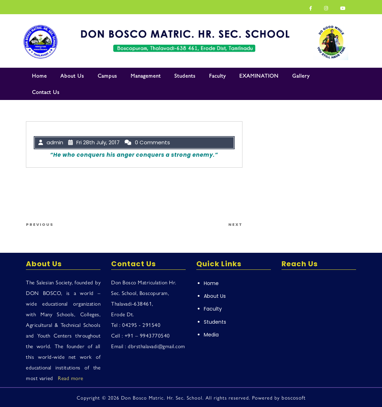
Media (211, 334)
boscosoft (294, 397)
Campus (107, 75)
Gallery (301, 75)
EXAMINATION (259, 75)
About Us (72, 75)
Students (185, 75)
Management (146, 75)
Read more (70, 377)
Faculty (217, 75)
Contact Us (46, 91)
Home (39, 75)
